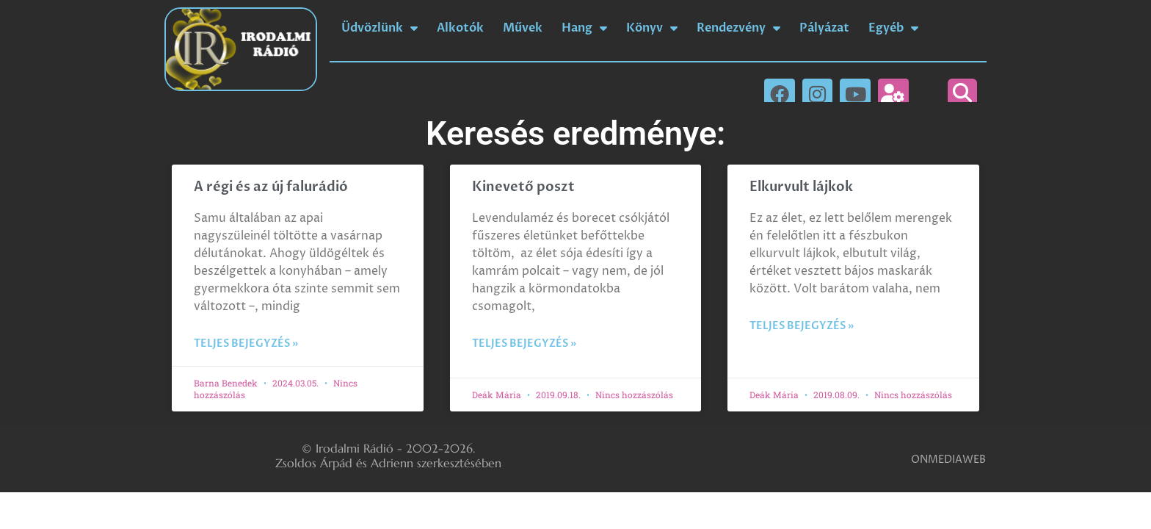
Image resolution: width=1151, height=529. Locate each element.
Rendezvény (738, 28)
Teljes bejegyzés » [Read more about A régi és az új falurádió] (246, 343)
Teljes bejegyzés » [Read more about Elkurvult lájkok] (801, 326)
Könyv (652, 28)
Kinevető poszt (523, 187)
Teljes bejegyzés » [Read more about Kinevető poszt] (524, 343)
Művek (522, 28)
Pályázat (824, 28)
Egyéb (893, 28)
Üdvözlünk (379, 28)
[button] (962, 93)
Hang (584, 28)
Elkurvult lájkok (801, 187)
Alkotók (460, 28)
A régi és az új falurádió (271, 187)
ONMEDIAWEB (948, 460)
